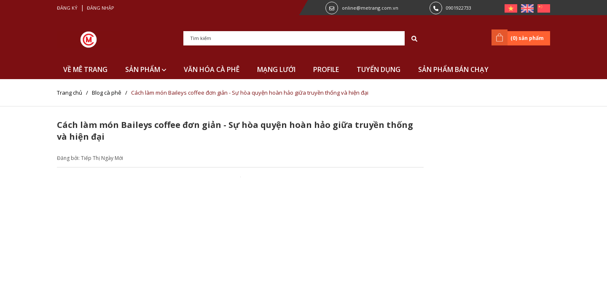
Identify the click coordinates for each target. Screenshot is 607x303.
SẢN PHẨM (145, 69)
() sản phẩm (519, 37)
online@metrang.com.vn (370, 8)
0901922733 (458, 8)
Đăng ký (67, 8)
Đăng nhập (100, 8)
